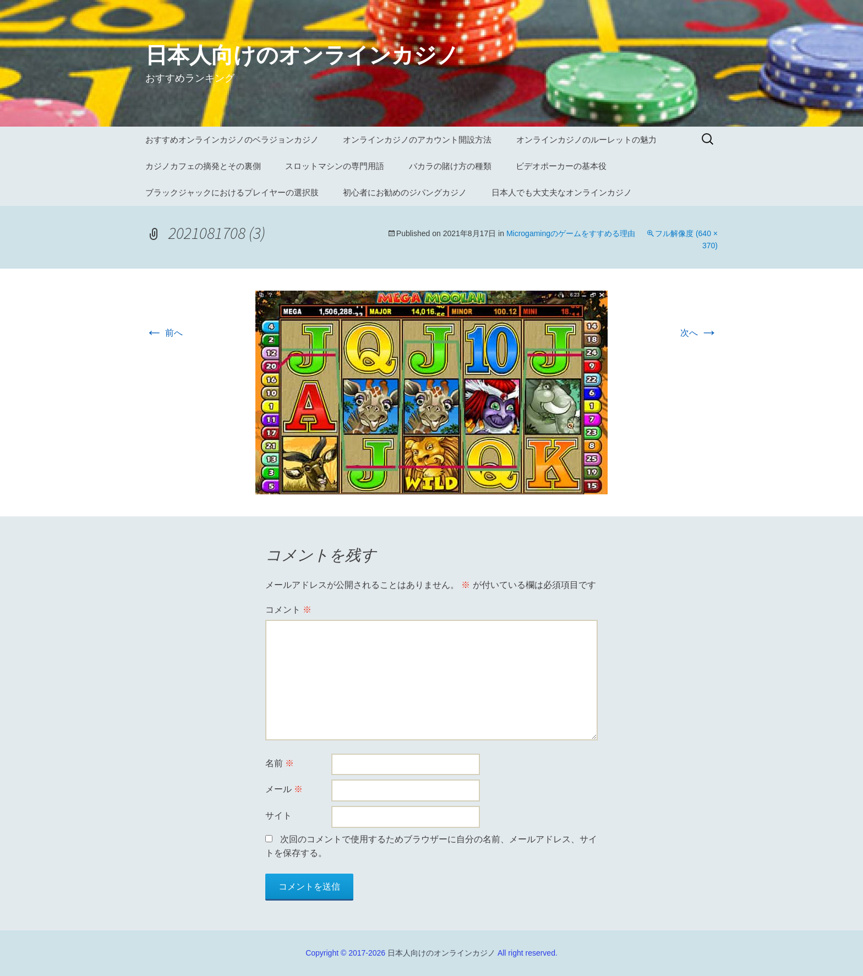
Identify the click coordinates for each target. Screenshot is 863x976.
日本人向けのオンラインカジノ (441, 952)
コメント (288, 609)
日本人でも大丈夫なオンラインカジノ (561, 192)
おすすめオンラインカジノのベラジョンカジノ (232, 139)
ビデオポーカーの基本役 (561, 166)
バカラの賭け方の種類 (450, 166)
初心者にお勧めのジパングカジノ (405, 192)
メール (284, 789)
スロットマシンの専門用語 (334, 166)
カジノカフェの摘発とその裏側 (203, 166)
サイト (278, 815)
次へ (699, 332)
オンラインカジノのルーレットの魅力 (586, 139)
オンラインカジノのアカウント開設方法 (417, 139)
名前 (279, 763)
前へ (164, 332)
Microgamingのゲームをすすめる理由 (570, 233)
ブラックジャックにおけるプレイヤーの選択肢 (232, 192)
